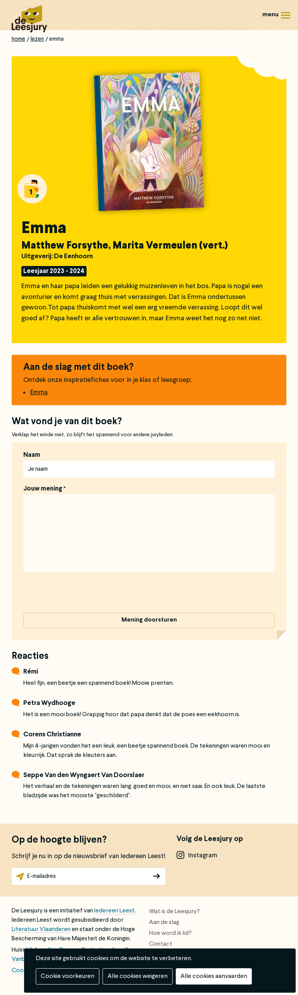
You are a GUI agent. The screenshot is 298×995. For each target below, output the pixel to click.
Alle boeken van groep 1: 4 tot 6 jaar (32, 189)
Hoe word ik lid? (170, 933)
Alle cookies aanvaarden (213, 976)
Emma (39, 392)
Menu (285, 18)
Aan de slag (164, 922)
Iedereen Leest (114, 911)
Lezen (37, 39)
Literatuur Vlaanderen (41, 929)
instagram (202, 855)
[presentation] (82, 594)
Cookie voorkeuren (67, 976)
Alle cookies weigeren (137, 976)
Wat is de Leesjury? (174, 912)
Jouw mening (42, 489)
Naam (31, 455)
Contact (160, 944)
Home (18, 39)
